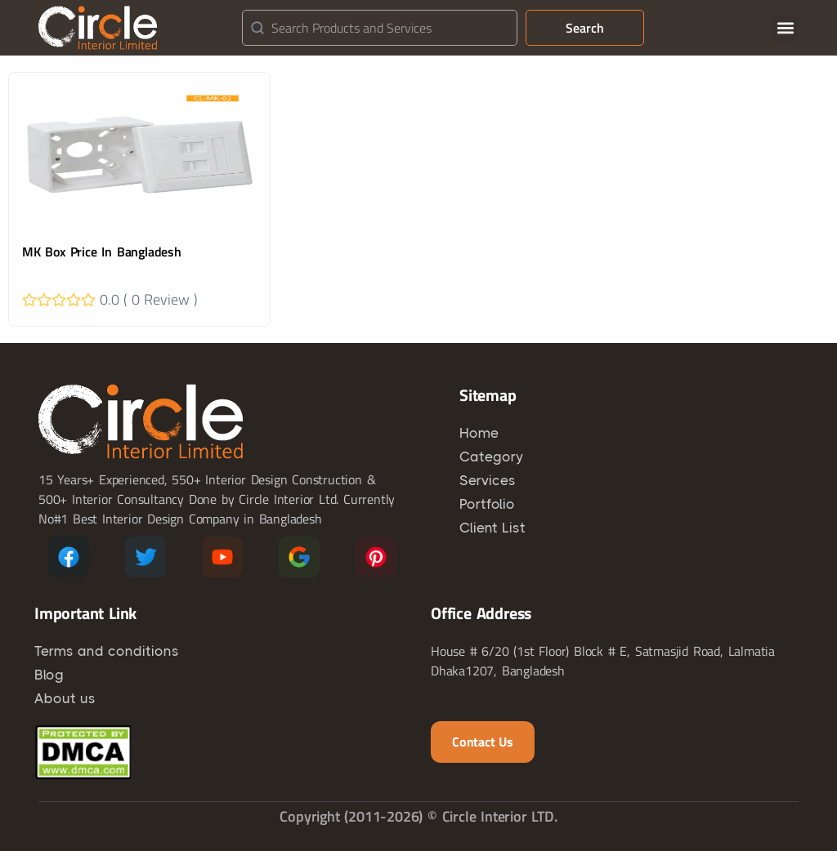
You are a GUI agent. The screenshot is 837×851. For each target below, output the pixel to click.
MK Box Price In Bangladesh (101, 251)
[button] (785, 28)
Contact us (482, 741)
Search (585, 28)
